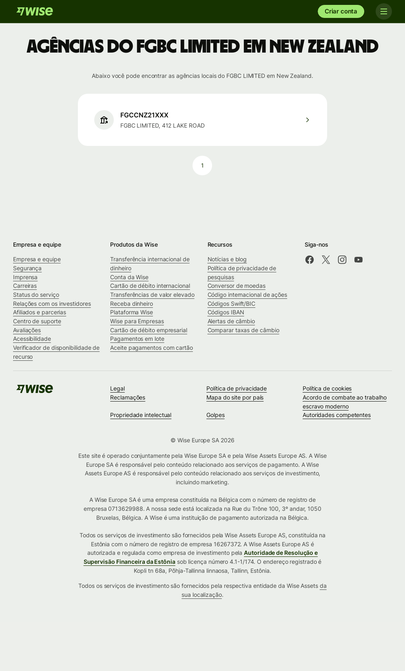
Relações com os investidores (52, 303)
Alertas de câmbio (231, 321)
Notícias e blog (227, 259)
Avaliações (27, 330)
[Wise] (34, 11)
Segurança (27, 268)
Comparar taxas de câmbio (243, 330)
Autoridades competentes (337, 414)
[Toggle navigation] (384, 11)
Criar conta (341, 11)
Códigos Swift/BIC (232, 303)
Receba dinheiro (131, 303)
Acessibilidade (32, 338)
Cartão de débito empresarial (148, 330)
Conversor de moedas (237, 285)
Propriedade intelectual (140, 414)
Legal (117, 388)
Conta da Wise (129, 277)
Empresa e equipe (37, 259)
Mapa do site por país (234, 397)
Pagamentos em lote (137, 338)
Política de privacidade (236, 388)
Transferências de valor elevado (152, 294)
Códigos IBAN (226, 312)
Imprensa (25, 277)
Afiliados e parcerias (39, 312)
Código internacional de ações (248, 294)
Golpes (215, 414)
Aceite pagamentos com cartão (151, 347)
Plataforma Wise (131, 312)
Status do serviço (36, 294)
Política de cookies (327, 388)
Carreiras (25, 285)
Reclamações (127, 397)
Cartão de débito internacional (150, 285)
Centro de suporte (37, 321)
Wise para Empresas (137, 321)
